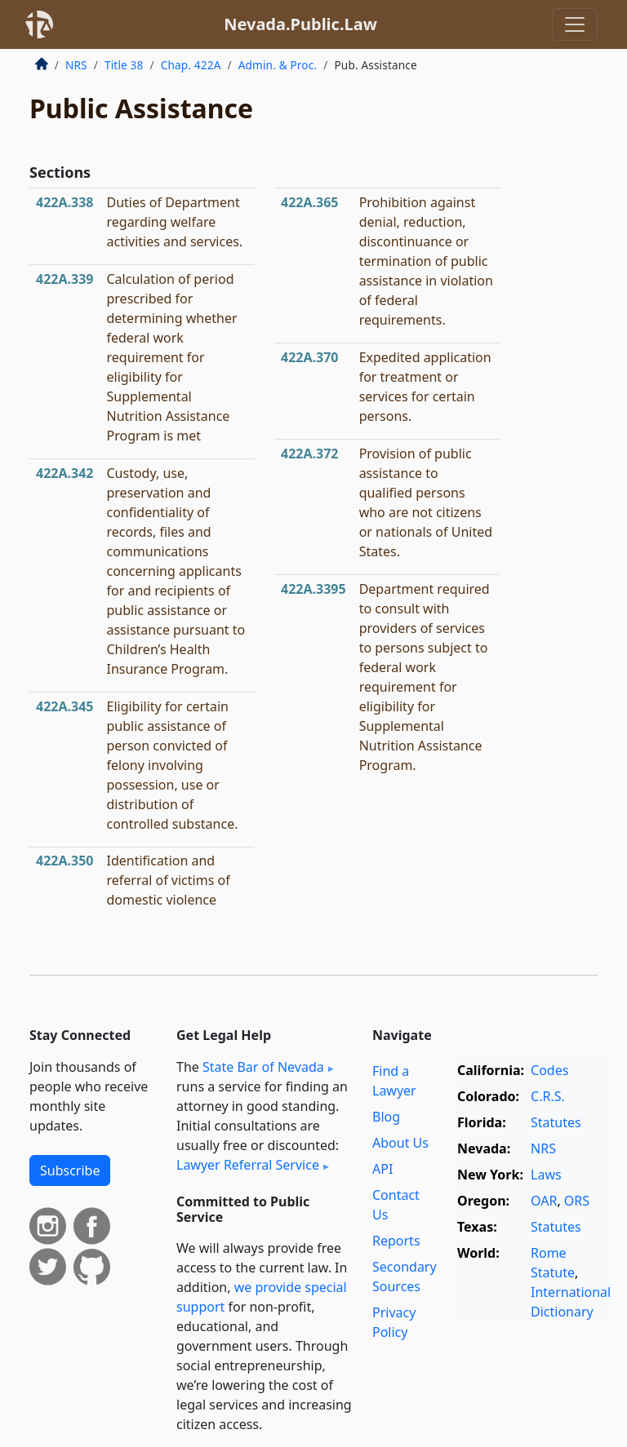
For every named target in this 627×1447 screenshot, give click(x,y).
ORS (576, 1201)
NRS (76, 65)
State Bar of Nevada (263, 1067)
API (382, 1169)
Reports (396, 1241)
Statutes (556, 1122)
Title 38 (124, 65)
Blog (386, 1117)
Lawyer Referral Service (247, 1165)
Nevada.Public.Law (300, 24)
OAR (544, 1201)
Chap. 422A (191, 65)
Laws (546, 1175)
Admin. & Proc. (278, 65)
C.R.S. (548, 1096)
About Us (400, 1143)
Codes (549, 1070)
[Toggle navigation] (575, 24)
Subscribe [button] (70, 1170)
